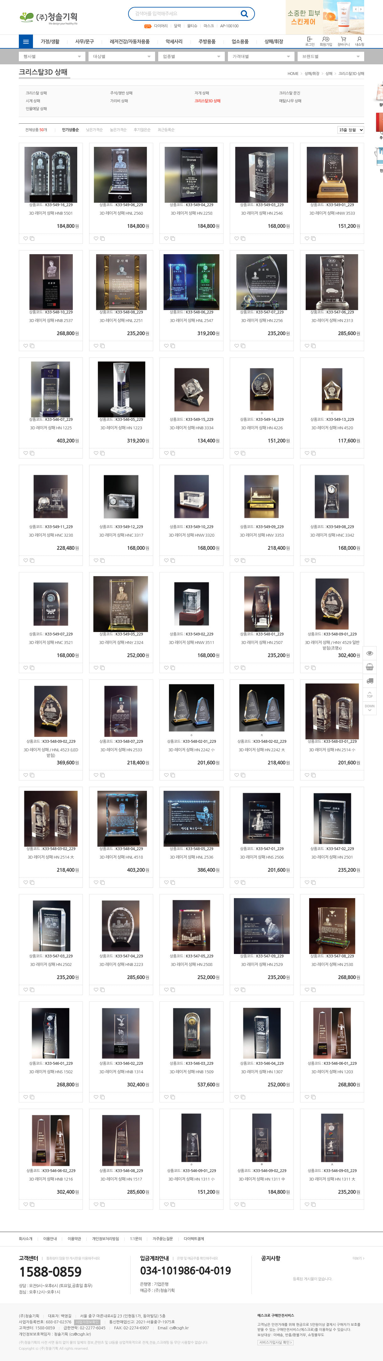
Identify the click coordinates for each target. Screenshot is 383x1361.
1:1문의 (136, 1239)
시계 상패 (33, 101)
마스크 (209, 26)
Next (361, 9)
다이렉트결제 (194, 1239)
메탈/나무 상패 (290, 101)
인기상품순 (70, 130)
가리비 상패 (119, 101)
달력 (177, 26)
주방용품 (207, 41)
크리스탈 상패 (36, 93)
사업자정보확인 (87, 1322)
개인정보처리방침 (105, 1239)
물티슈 (192, 26)
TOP (370, 696)
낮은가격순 (94, 130)
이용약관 (74, 1239)
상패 (329, 74)
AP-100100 (229, 26)
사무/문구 (84, 41)
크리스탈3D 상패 (351, 74)
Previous (356, 9)
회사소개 (25, 1239)
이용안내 (50, 1239)
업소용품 (240, 41)
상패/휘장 (274, 41)
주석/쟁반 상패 (121, 93)
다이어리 (161, 26)
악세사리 (174, 41)
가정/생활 (50, 41)
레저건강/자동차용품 (130, 41)
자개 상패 (202, 93)
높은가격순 (118, 130)
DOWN (370, 706)
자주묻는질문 (163, 1239)
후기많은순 (142, 130)
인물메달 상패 (36, 109)
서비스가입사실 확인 (275, 1342)
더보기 (358, 1258)
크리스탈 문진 (289, 93)
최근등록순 (166, 130)
